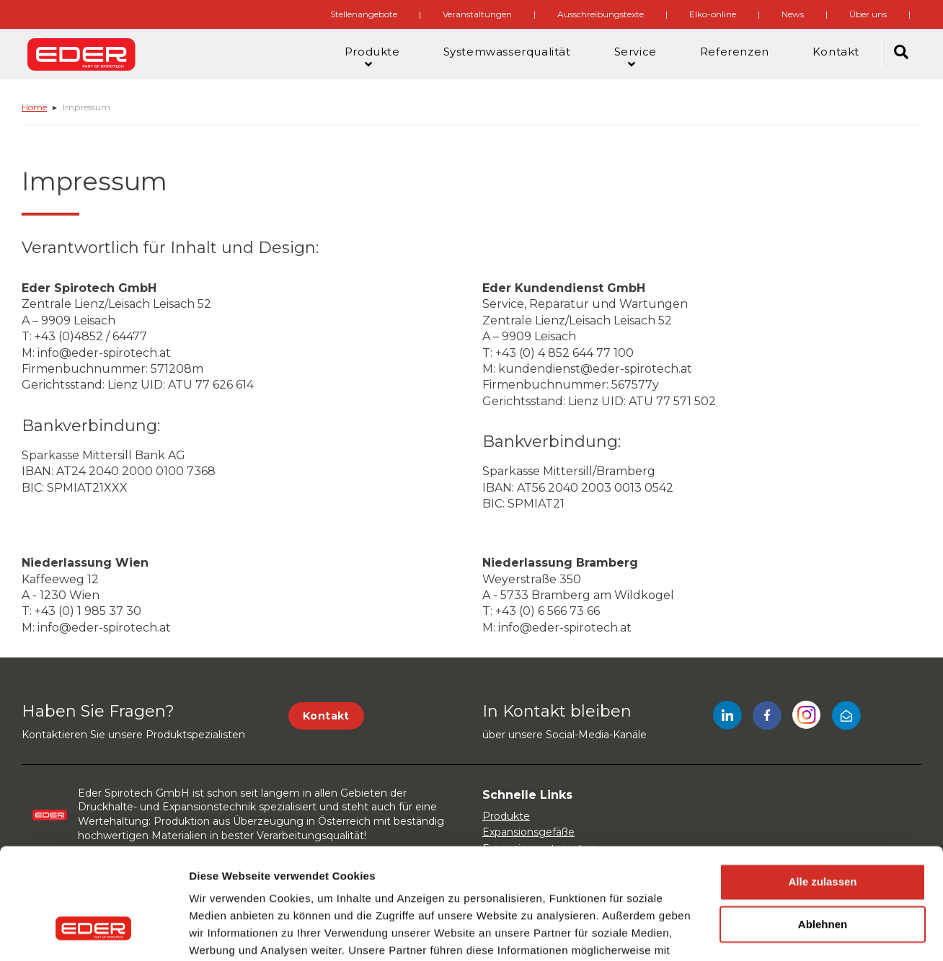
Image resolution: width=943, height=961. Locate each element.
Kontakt (326, 715)
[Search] (901, 54)
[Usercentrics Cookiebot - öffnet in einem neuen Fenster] (93, 933)
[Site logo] (81, 54)
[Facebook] (767, 718)
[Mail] (846, 718)
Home (34, 107)
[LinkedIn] (727, 718)
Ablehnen (822, 832)
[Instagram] (806, 718)
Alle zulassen (822, 790)
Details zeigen (225, 932)
